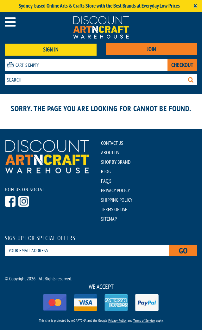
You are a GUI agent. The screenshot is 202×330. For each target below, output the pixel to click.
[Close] (195, 6)
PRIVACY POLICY (115, 190)
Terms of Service (144, 320)
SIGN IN (51, 49)
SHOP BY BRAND (115, 162)
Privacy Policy (117, 320)
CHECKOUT (182, 65)
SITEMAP (109, 219)
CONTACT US (112, 143)
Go (183, 250)
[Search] (190, 79)
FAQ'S (106, 181)
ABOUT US (110, 152)
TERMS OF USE (114, 209)
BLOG (106, 171)
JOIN (151, 49)
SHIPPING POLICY (116, 200)
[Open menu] (10, 22)
